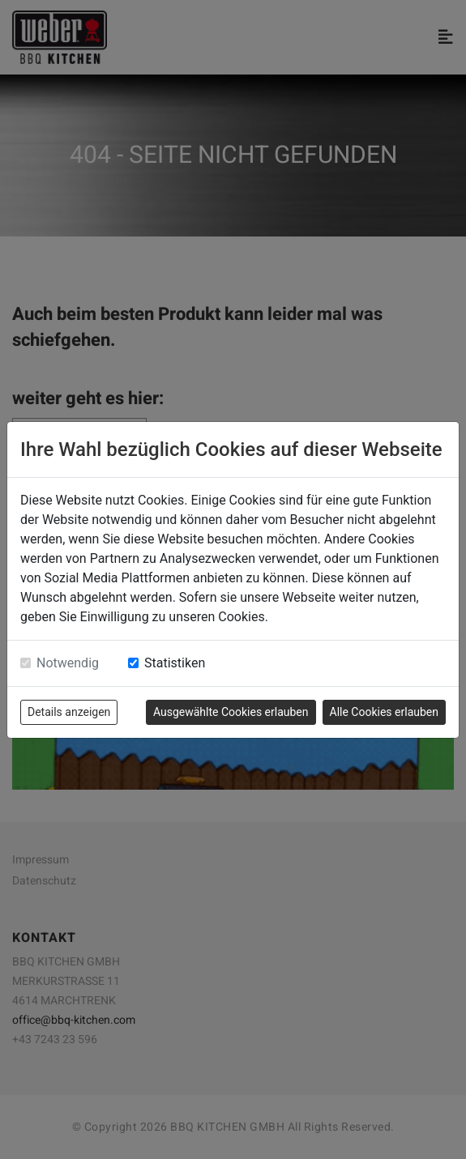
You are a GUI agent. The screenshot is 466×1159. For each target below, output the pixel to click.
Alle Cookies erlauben (384, 711)
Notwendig (67, 663)
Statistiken (174, 663)
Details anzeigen (69, 711)
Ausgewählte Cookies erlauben (231, 711)
